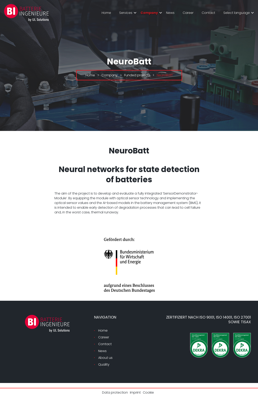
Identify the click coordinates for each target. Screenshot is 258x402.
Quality (103, 364)
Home (106, 12)
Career (188, 12)
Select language (236, 12)
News (170, 12)
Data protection (115, 392)
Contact (208, 12)
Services (125, 12)
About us (105, 357)
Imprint (135, 392)
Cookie (148, 392)
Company (149, 12)
